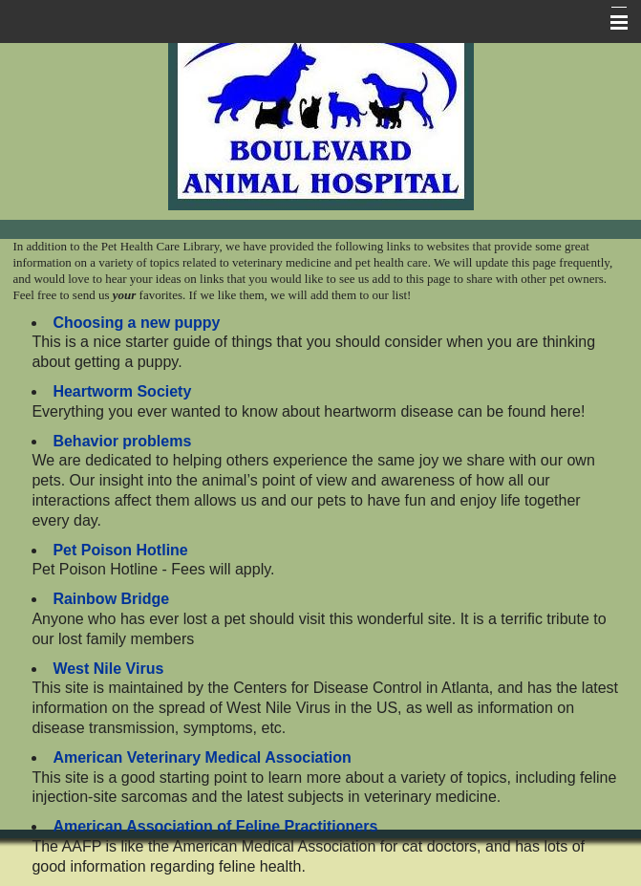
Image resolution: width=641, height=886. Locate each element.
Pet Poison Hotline (120, 550)
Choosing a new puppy (136, 322)
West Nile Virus (108, 668)
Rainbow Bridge (111, 599)
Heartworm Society (122, 391)
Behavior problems (122, 441)
